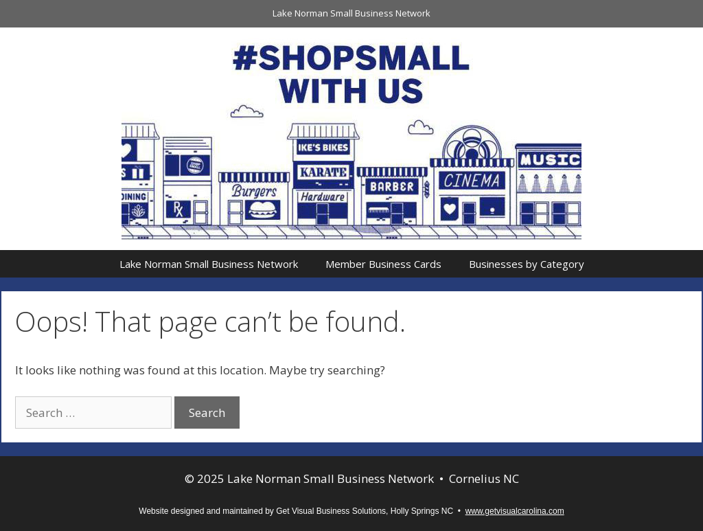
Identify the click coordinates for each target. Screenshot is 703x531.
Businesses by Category (526, 264)
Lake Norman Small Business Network (351, 13)
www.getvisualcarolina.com (514, 511)
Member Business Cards (383, 264)
